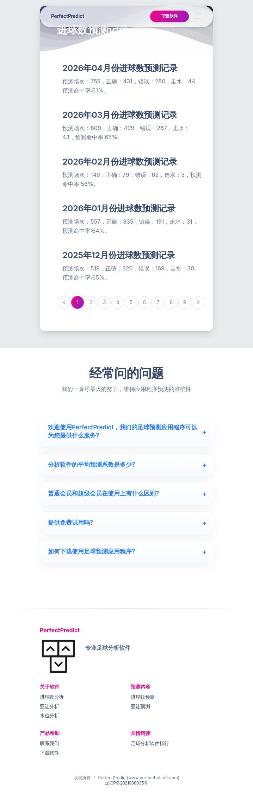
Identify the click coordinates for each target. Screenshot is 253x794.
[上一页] (64, 302)
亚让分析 (49, 706)
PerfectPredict (67, 16)
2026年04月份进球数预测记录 (120, 68)
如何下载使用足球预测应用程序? (127, 551)
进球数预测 (143, 697)
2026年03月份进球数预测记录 (119, 115)
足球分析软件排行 (150, 743)
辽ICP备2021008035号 (126, 783)
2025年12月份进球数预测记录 (118, 255)
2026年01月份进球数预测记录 (118, 208)
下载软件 (169, 16)
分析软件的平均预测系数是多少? (127, 464)
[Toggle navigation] (198, 16)
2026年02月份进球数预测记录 (119, 161)
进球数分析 (52, 697)
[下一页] (198, 302)
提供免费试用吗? (127, 522)
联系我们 (49, 743)
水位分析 (49, 715)
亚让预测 (140, 706)
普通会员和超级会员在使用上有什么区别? (127, 493)
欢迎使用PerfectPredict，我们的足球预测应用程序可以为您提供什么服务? (127, 431)
